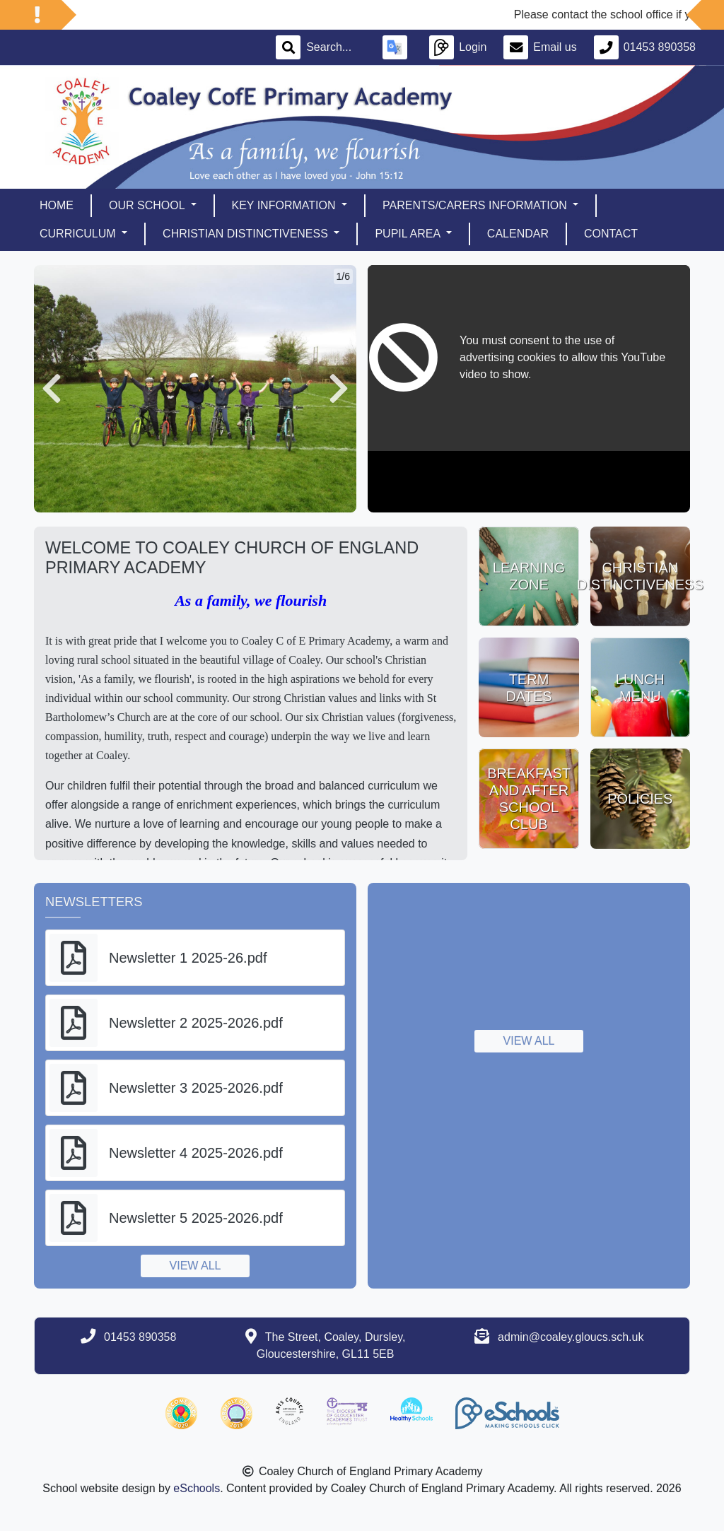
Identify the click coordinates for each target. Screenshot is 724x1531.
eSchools (196, 1488)
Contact (611, 234)
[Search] (335, 47)
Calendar (518, 234)
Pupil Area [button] (409, 234)
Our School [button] (148, 205)
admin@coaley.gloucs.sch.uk (570, 1337)
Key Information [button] (285, 205)
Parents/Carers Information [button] (476, 205)
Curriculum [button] (79, 234)
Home (57, 205)
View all (195, 1266)
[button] (51, 388)
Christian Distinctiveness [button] (247, 234)
